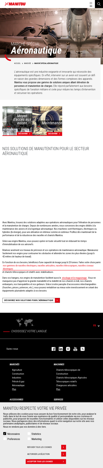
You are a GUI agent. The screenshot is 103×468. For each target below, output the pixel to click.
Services (58, 399)
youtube (73, 349)
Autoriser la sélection (46, 454)
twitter (81, 349)
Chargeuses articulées (66, 385)
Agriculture (17, 370)
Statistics (36, 433)
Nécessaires (13, 433)
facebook (52, 349)
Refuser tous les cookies (46, 447)
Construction (18, 373)
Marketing (36, 439)
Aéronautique (18, 385)
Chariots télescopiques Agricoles (71, 377)
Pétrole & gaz (18, 381)
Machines (59, 364)
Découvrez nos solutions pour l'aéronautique (32, 300)
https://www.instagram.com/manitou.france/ (66, 349)
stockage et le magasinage (74, 278)
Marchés (14, 364)
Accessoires (16, 399)
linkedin (59, 349)
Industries (16, 377)
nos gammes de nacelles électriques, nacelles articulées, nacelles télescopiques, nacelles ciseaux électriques (48, 267)
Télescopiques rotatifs (66, 381)
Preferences (13, 439)
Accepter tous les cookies (46, 461)
